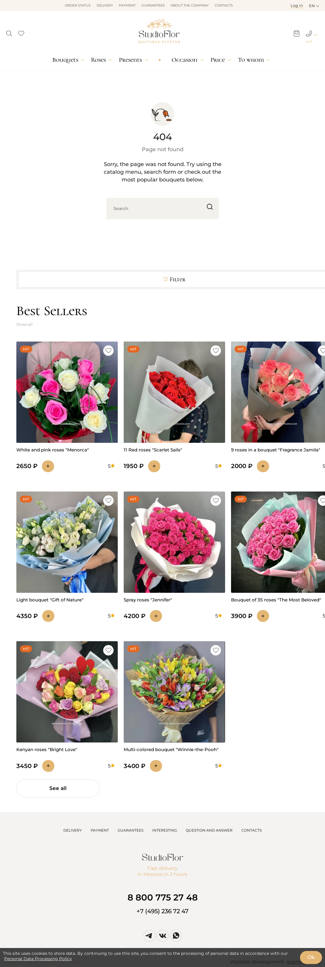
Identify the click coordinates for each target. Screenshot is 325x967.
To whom (251, 60)
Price (218, 60)
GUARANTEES (130, 830)
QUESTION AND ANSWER (209, 830)
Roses (98, 60)
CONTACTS (251, 830)
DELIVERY (72, 830)
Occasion (184, 60)
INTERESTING (164, 830)
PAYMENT (100, 830)
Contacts (224, 5)
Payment (127, 5)
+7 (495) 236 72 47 (162, 911)
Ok (311, 957)
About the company (190, 5)
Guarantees (153, 5)
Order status (78, 5)
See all (58, 788)
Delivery (105, 5)
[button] (9, 31)
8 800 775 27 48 (163, 897)
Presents (130, 60)
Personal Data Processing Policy (38, 958)
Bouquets (65, 60)
